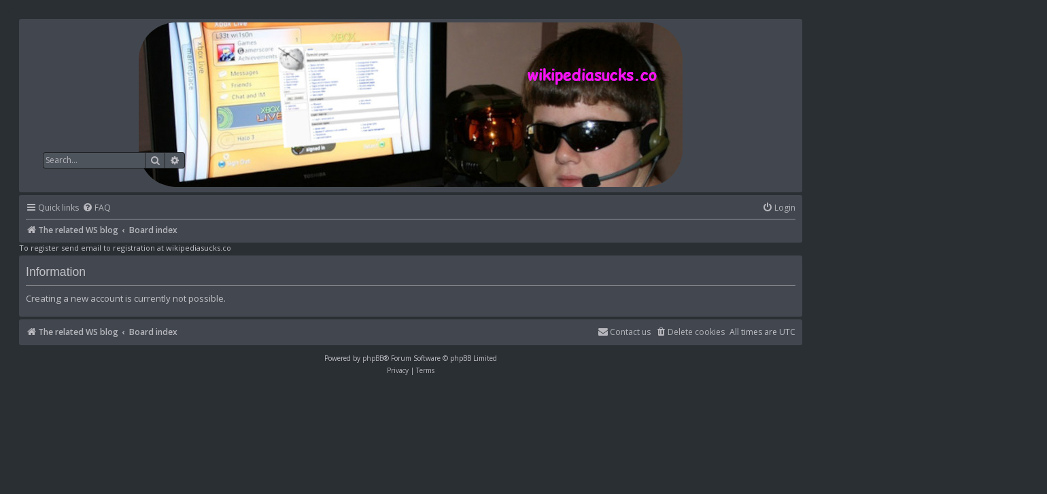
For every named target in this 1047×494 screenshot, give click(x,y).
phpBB (372, 358)
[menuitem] (96, 208)
